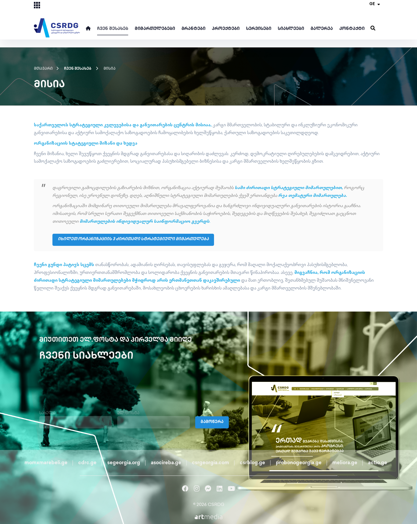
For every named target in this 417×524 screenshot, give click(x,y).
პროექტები (226, 29)
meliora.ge (344, 462)
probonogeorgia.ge (299, 462)
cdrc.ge (87, 462)
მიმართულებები (155, 29)
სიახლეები (291, 29)
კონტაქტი (352, 29)
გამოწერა (213, 421)
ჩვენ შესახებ (112, 29)
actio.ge (377, 462)
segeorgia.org (123, 462)
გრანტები (193, 29)
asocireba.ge (166, 462)
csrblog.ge (252, 462)
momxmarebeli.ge (45, 462)
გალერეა (322, 29)
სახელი (47, 412)
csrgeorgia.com (210, 462)
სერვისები (258, 29)
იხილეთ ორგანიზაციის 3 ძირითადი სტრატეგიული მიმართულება (137, 239)
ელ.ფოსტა (128, 412)
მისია (110, 69)
